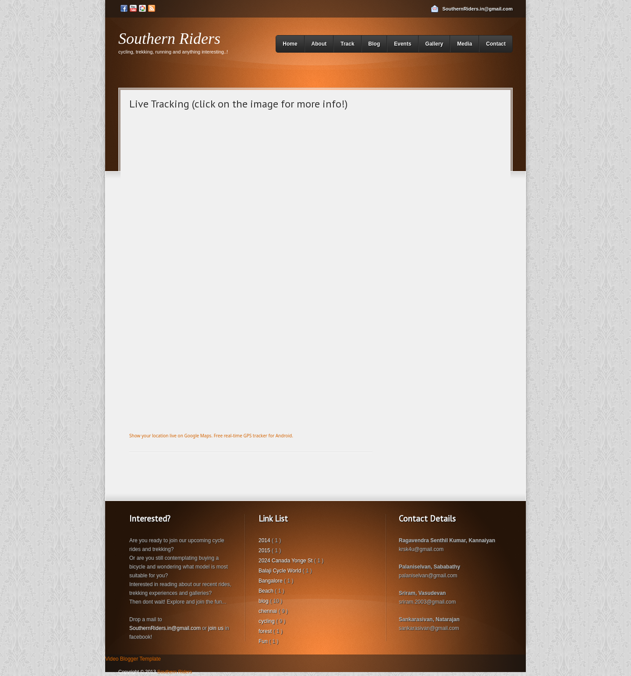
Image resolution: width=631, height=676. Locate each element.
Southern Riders (169, 38)
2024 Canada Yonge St (286, 561)
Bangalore (271, 581)
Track (347, 44)
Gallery (434, 44)
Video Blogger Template (133, 659)
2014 (265, 540)
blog (264, 601)
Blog (374, 44)
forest (266, 631)
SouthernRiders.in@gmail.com (478, 8)
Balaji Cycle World (280, 571)
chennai (268, 611)
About (319, 44)
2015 (265, 550)
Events (402, 44)
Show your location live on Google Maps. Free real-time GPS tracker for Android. (211, 436)
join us (215, 628)
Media (464, 44)
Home (290, 44)
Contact (496, 44)
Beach (267, 591)
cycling (267, 621)
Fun (264, 641)
